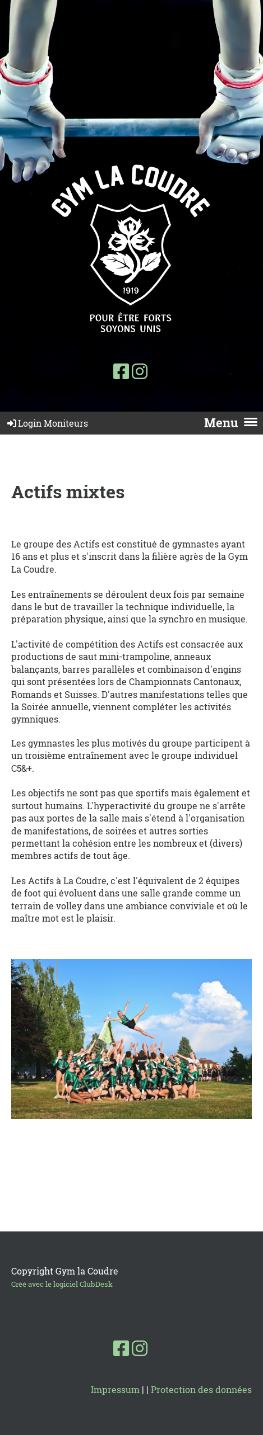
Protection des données (201, 1389)
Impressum (115, 1389)
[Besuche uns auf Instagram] (139, 371)
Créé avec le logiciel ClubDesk (62, 1284)
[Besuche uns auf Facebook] (121, 371)
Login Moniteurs (47, 423)
